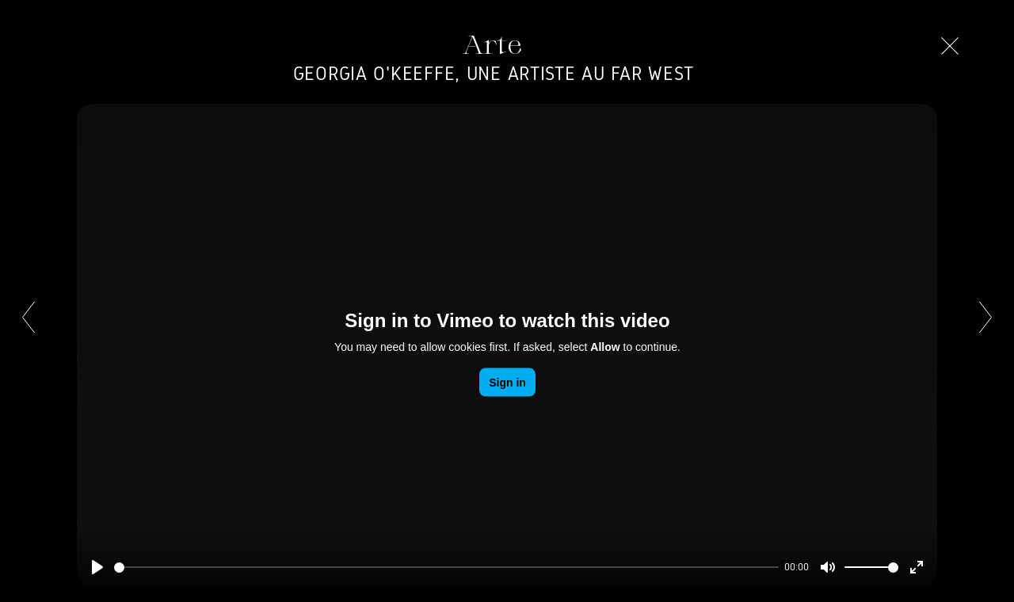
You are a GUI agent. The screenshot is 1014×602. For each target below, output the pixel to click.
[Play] (97, 567)
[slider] (446, 567)
